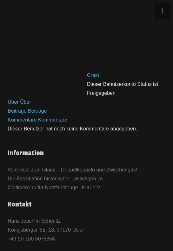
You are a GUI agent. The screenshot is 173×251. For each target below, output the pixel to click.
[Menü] (162, 11)
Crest (93, 75)
